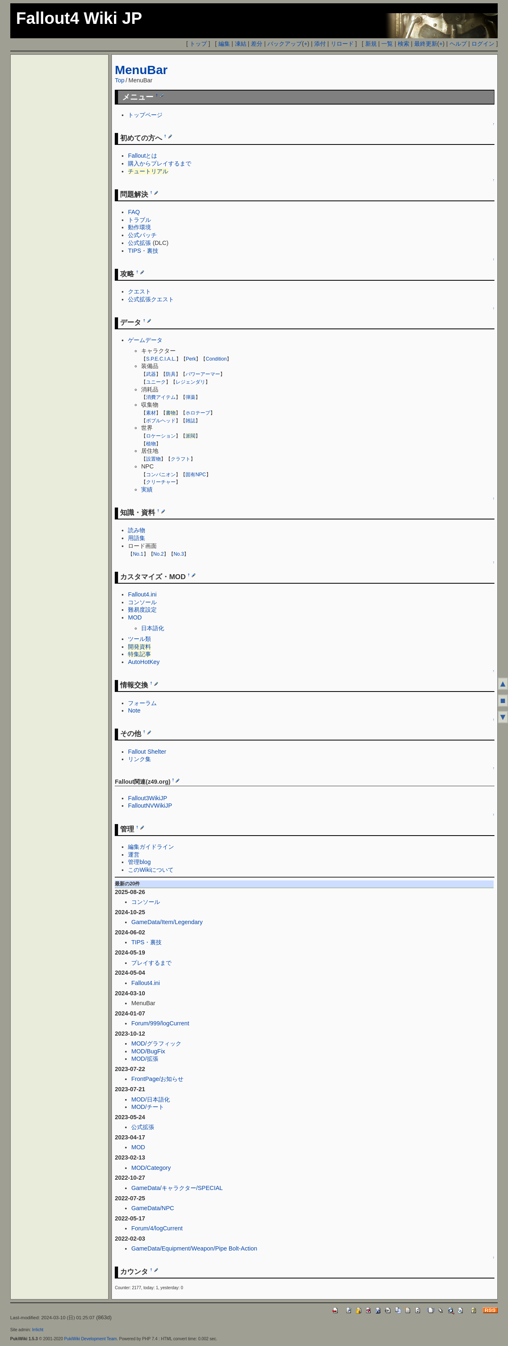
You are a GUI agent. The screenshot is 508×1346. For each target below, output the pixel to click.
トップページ (145, 115)
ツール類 (139, 639)
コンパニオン (161, 474)
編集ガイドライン (151, 846)
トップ (198, 43)
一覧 (387, 43)
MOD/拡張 (144, 1058)
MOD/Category (151, 1167)
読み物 (136, 530)
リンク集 (139, 759)
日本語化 (152, 628)
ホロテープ (198, 413)
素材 (151, 413)
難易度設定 (142, 609)
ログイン (482, 43)
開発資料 (139, 646)
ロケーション (161, 436)
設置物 (153, 459)
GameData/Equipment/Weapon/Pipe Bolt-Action (194, 1248)
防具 (171, 374)
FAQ (134, 212)
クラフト (180, 459)
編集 (224, 43)
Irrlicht (37, 1329)
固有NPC (196, 474)
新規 (371, 43)
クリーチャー (161, 482)
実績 (147, 489)
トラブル (139, 220)
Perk (191, 359)
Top (119, 80)
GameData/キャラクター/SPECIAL (177, 1188)
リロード (342, 43)
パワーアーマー (203, 374)
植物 (151, 444)
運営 (133, 854)
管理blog (139, 862)
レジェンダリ (190, 382)
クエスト (139, 291)
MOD (135, 617)
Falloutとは (142, 155)
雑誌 (190, 421)
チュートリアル (148, 171)
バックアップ (284, 43)
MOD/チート (147, 1107)
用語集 (136, 538)
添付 (320, 43)
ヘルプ (458, 43)
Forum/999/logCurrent (160, 1023)
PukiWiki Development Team (90, 1339)
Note (134, 710)
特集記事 (139, 654)
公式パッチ (142, 235)
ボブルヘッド (161, 421)
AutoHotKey (144, 662)
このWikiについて (151, 869)
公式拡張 (139, 243)
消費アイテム (161, 397)
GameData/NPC (152, 1208)
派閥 (190, 436)
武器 (151, 374)
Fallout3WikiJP (147, 798)
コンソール (142, 602)
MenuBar (141, 70)
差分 (256, 43)
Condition (216, 359)
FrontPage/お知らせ (157, 1079)
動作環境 (139, 227)
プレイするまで (151, 962)
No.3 (179, 554)
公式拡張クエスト (151, 299)
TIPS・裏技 (143, 250)
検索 (403, 43)
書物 (171, 413)
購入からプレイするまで (159, 163)
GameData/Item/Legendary (167, 922)
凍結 (240, 43)
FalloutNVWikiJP (150, 805)
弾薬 (190, 397)
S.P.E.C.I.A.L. (161, 359)
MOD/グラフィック (156, 1043)
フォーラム (142, 703)
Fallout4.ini (142, 594)
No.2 (158, 554)
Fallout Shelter (147, 751)
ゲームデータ (145, 340)
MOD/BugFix (148, 1051)
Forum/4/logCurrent (157, 1228)
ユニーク (156, 382)
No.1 (138, 554)
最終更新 (425, 43)
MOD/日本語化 (150, 1099)
